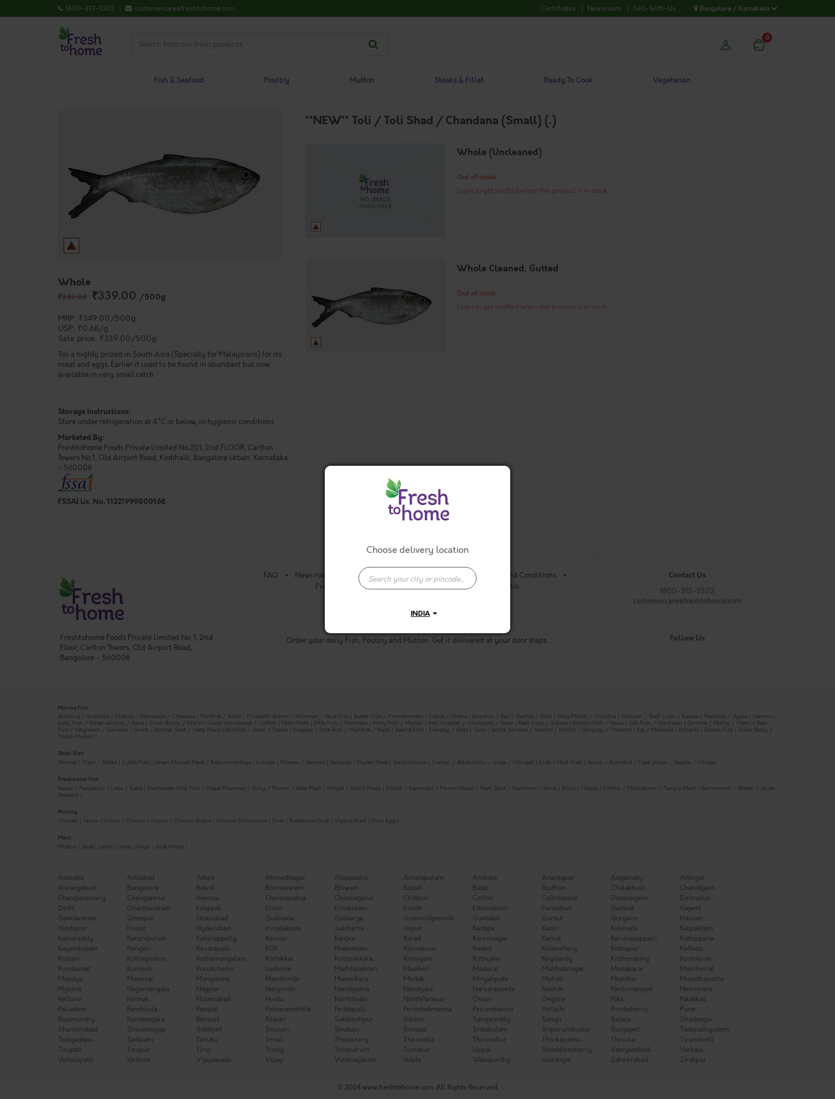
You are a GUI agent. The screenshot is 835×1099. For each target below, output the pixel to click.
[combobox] (417, 572)
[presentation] (417, 578)
